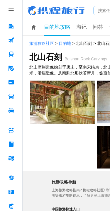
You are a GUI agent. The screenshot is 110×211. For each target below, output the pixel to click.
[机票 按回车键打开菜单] (11, 40)
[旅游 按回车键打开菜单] (11, 68)
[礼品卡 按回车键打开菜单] (11, 192)
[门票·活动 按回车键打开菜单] (11, 82)
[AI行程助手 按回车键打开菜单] (11, 130)
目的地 (65, 43)
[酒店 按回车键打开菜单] (11, 26)
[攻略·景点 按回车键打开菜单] (11, 144)
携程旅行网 (56, 10)
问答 (98, 27)
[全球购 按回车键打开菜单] (11, 178)
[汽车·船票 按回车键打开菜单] (11, 96)
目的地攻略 (57, 27)
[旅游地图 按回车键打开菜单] (11, 158)
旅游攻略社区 (41, 43)
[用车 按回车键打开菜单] (11, 110)
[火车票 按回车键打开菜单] (11, 54)
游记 (81, 27)
